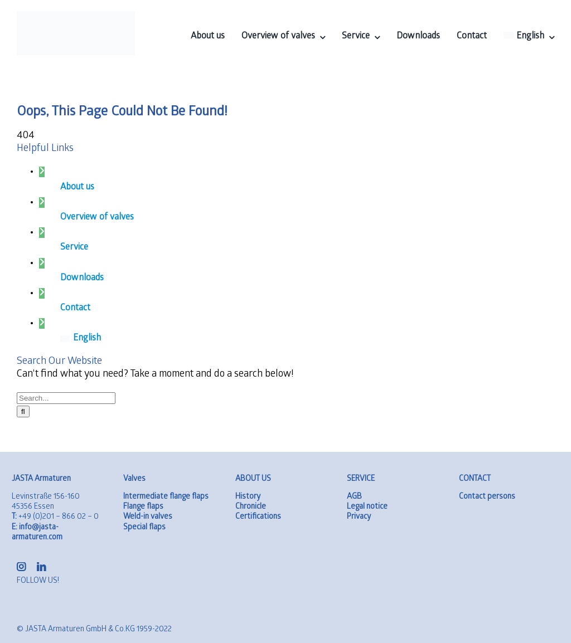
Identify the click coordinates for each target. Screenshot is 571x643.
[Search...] (66, 398)
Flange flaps (143, 507)
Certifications (258, 517)
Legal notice (367, 507)
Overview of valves (97, 217)
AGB (354, 497)
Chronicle (250, 507)
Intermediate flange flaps (166, 497)
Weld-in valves (147, 517)
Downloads (82, 278)
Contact (75, 308)
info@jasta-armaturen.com (37, 533)
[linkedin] (41, 566)
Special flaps (144, 528)
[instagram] (21, 566)
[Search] (23, 411)
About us (77, 187)
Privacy (359, 517)
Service (74, 247)
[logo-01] (76, 16)
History (247, 497)
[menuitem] (529, 37)
